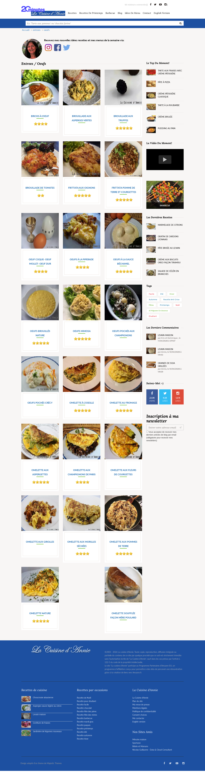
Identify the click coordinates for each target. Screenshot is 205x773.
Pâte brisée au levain (169, 248)
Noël (178, 305)
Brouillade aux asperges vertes (82, 118)
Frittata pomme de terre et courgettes (123, 189)
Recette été (82, 732)
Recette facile (83, 704)
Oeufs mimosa (82, 331)
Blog (120, 12)
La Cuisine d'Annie (140, 697)
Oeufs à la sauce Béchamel (123, 261)
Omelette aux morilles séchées (81, 543)
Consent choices (139, 715)
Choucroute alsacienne (43, 697)
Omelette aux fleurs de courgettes (123, 472)
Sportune (136, 743)
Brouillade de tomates (40, 187)
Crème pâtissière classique (166, 95)
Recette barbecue (84, 718)
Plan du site (137, 701)
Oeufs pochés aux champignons (123, 333)
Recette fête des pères (86, 711)
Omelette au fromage (123, 402)
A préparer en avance (158, 310)
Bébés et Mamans (140, 746)
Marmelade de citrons (170, 225)
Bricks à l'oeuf (40, 116)
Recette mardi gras (85, 721)
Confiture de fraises (41, 723)
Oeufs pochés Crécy (40, 402)
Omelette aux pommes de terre (123, 543)
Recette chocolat (84, 708)
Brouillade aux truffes (123, 118)
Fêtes (151, 305)
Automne (153, 299)
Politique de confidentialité (144, 711)
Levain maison (165, 335)
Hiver (172, 294)
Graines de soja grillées (166, 364)
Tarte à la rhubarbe (169, 105)
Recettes (72, 12)
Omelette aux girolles (40, 541)
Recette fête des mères (87, 715)
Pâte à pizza (164, 82)
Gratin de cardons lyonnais (168, 238)
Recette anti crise (171, 299)
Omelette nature (40, 613)
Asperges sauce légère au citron (47, 706)
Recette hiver (82, 739)
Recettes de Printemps (91, 12)
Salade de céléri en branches (168, 272)
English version (162, 12)
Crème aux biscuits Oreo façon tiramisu (169, 261)
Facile (151, 294)
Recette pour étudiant (86, 701)
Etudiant (153, 316)
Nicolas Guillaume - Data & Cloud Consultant (152, 749)
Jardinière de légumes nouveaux (47, 731)
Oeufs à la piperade (82, 259)
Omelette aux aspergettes (40, 472)
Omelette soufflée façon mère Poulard (123, 615)
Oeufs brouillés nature (40, 333)
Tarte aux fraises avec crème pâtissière (170, 72)
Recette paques (83, 725)
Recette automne (84, 735)
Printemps (164, 305)
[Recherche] (181, 23)
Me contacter (138, 718)
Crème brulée (165, 117)
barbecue (110, 12)
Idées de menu (132, 12)
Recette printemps (85, 728)
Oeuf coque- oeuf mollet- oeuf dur (40, 261)
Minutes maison (139, 739)
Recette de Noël (84, 697)
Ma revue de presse (140, 704)
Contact (147, 12)
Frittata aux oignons (81, 187)
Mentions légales (139, 708)
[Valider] (181, 427)
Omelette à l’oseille (81, 402)
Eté (161, 294)
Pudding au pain (166, 128)
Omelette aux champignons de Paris (82, 472)
